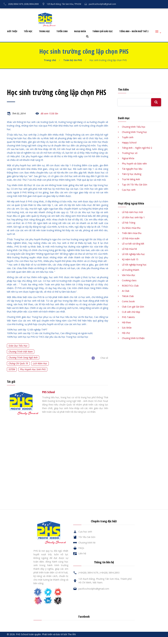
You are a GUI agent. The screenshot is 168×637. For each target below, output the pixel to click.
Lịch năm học (40, 363)
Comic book (128, 301)
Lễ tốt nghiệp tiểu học (133, 254)
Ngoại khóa (80, 31)
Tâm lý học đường (131, 174)
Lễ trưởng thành (130, 269)
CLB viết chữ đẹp (131, 311)
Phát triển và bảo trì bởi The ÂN (59, 634)
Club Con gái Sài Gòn (133, 306)
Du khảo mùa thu (131, 227)
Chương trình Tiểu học (133, 126)
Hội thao (126, 322)
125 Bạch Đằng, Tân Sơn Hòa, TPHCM (64, 4)
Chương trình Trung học (134, 132)
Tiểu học (28, 31)
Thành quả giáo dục (102, 31)
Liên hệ (148, 11)
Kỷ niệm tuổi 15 (130, 259)
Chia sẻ (104, 357)
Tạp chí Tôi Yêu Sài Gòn (134, 184)
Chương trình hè (86, 542)
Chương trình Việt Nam (21, 351)
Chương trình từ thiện (133, 338)
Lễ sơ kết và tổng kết (133, 243)
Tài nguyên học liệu (132, 168)
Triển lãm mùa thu (131, 233)
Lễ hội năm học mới (132, 212)
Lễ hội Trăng (128, 222)
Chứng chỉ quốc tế (18, 363)
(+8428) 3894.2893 (109, 572)
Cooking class (129, 280)
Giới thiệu (12, 31)
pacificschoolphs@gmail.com (102, 4)
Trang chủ (50, 60)
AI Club (125, 290)
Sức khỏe (127, 327)
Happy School (129, 142)
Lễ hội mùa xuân (130, 238)
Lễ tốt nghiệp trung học (134, 264)
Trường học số (129, 153)
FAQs (136, 11)
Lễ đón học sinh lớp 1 (133, 217)
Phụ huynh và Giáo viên (134, 163)
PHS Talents (128, 317)
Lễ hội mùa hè (129, 248)
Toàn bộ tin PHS (72, 60)
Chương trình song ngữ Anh (23, 357)
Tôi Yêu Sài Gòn (101, 11)
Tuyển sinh (62, 31)
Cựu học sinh (121, 11)
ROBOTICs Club (130, 285)
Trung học (44, 31)
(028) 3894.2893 (31, 4)
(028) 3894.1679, (15, 4)
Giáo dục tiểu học (18, 345)
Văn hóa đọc (128, 275)
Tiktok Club (128, 296)
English (161, 11)
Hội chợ (126, 332)
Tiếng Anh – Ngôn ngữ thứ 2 (133, 31)
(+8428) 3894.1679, (88, 572)
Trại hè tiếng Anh (131, 179)
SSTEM (12, 369)
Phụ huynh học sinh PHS (33, 369)
